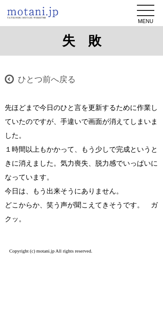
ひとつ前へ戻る (47, 79)
